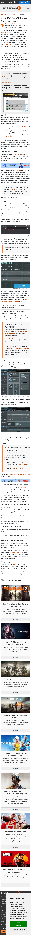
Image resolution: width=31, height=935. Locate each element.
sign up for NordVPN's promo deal (20, 474)
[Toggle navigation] (27, 7)
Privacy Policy (5, 927)
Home (3, 14)
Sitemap (3, 907)
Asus (14, 14)
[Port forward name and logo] (8, 2)
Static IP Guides (10, 137)
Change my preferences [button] (18, 929)
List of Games (19, 462)
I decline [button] (18, 925)
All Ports (3, 916)
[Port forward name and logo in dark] (11, 7)
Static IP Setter (23, 127)
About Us (3, 925)
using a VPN (17, 154)
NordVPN (18, 171)
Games (3, 918)
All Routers (4, 914)
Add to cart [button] (24, 2)
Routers (8, 14)
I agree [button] (18, 922)
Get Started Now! (7, 82)
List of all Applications (18, 468)
